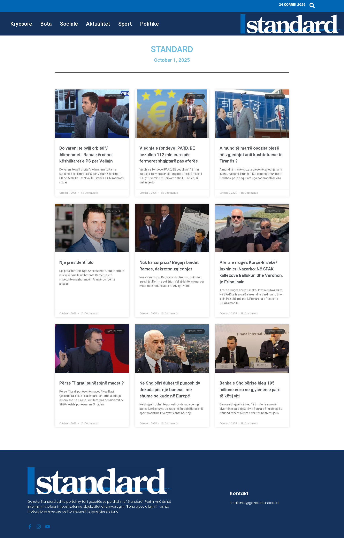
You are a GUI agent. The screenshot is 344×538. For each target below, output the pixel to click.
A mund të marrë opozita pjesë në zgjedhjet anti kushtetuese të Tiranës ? (251, 155)
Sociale (69, 24)
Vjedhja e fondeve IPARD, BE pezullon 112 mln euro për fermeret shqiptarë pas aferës (168, 155)
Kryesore (21, 24)
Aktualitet (98, 24)
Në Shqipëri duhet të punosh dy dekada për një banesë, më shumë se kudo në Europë (169, 389)
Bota (46, 24)
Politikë (149, 24)
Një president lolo (76, 262)
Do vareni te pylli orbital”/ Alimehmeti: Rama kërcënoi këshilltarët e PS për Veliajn (86, 155)
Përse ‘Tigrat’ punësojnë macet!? (91, 383)
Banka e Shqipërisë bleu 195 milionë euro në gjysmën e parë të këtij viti (250, 389)
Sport (125, 24)
